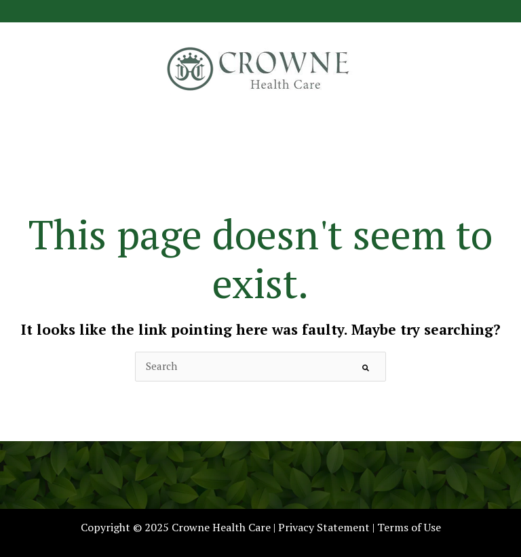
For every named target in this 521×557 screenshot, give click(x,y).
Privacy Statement (324, 527)
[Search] (365, 366)
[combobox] (260, 366)
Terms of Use (409, 527)
